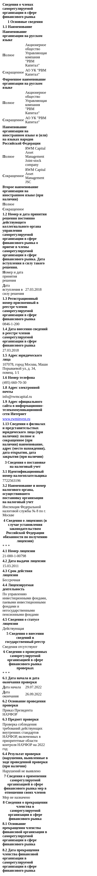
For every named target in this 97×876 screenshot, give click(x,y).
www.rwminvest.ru (16, 419)
